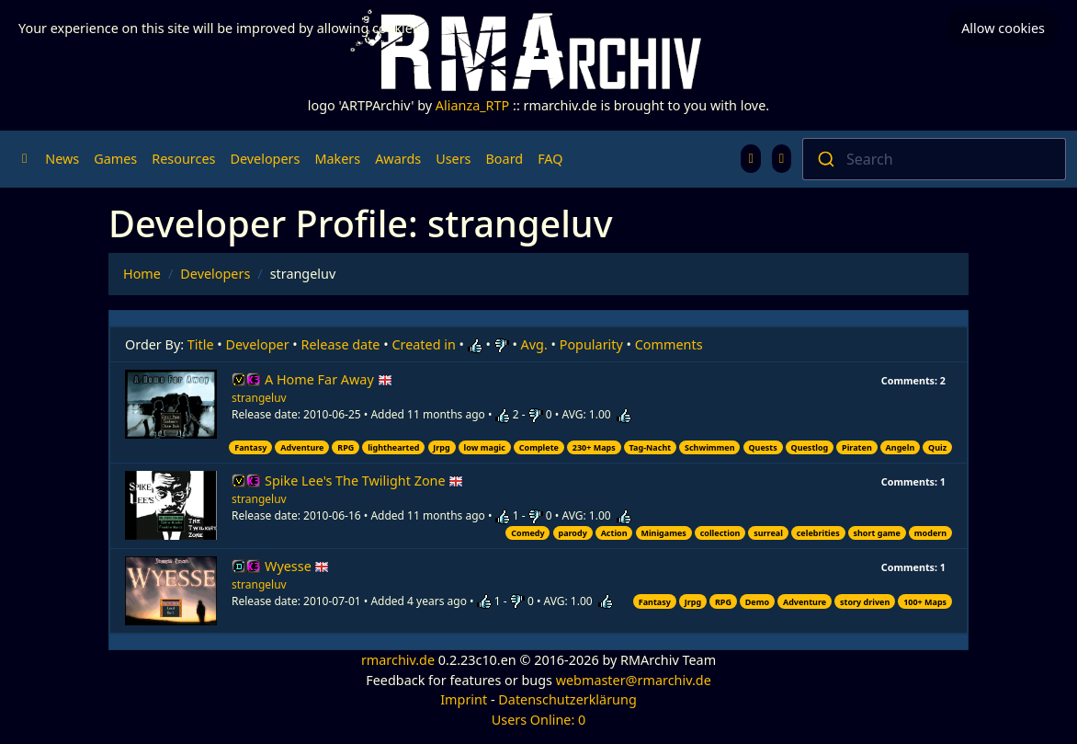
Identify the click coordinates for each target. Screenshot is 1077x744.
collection (720, 533)
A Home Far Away (328, 379)
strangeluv (259, 398)
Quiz (937, 447)
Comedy (527, 533)
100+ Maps (925, 602)
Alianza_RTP (472, 105)
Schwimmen (710, 447)
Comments (669, 344)
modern (930, 533)
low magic (484, 447)
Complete (539, 447)
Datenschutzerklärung (567, 699)
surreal (768, 533)
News (62, 158)
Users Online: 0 (539, 719)
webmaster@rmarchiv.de (633, 680)
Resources (183, 158)
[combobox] (934, 159)
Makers (337, 158)
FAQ (550, 158)
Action (614, 533)
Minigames (663, 533)
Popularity (591, 344)
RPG (345, 447)
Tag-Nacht (650, 447)
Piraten (857, 447)
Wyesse (297, 566)
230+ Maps (594, 447)
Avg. (534, 344)
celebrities (818, 533)
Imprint (463, 699)
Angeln (900, 447)
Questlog (810, 447)
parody (572, 533)
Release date (340, 344)
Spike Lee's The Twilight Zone (364, 480)
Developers (265, 158)
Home (142, 273)
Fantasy (250, 447)
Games (115, 158)
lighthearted (393, 447)
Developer (257, 344)
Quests (762, 447)
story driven (865, 602)
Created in (423, 344)
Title (200, 344)
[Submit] (824, 159)
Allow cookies (1003, 28)
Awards (398, 158)
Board (505, 158)
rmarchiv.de (398, 660)
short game (877, 533)
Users (453, 158)
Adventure (301, 447)
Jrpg (441, 447)
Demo (757, 602)
